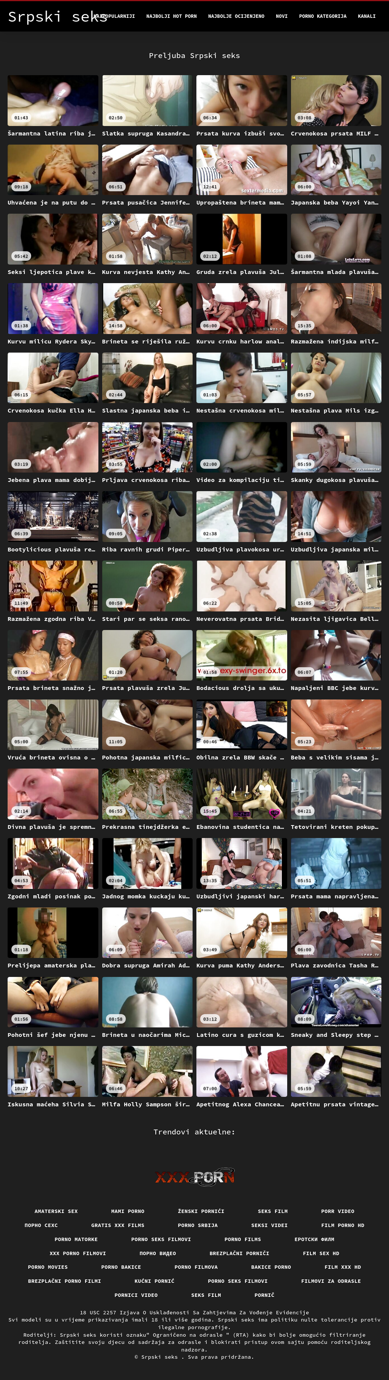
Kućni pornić (154, 1281)
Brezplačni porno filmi (64, 1281)
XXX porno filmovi (78, 1253)
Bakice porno (271, 1266)
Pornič (265, 1295)
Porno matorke (76, 1239)
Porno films (243, 1239)
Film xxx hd (342, 1266)
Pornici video (136, 1295)
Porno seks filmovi (161, 1239)
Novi (282, 16)
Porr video (338, 1211)
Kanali (367, 16)
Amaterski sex (56, 1211)
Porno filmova (196, 1266)
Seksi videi (269, 1225)
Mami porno (128, 1211)
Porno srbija (198, 1225)
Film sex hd (321, 1253)
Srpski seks (161, 1356)
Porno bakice (121, 1266)
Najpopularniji (114, 16)
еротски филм (314, 1239)
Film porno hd (343, 1225)
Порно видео (157, 1253)
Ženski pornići (201, 1211)
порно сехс (41, 1225)
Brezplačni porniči (240, 1253)
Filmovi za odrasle (331, 1281)
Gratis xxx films (117, 1225)
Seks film (273, 1211)
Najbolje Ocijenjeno (236, 16)
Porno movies (48, 1266)
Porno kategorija (322, 16)
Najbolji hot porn (171, 16)
